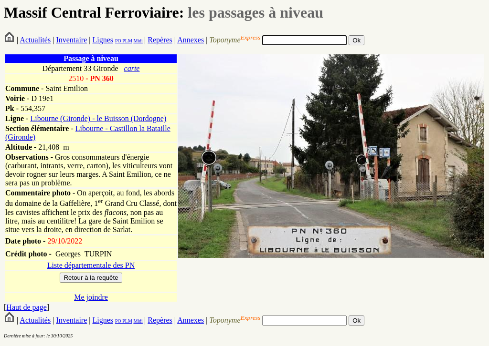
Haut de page (26, 307)
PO (118, 40)
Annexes (190, 40)
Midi (137, 40)
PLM (126, 40)
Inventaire (71, 40)
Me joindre (91, 297)
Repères (160, 40)
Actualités (35, 40)
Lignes (102, 40)
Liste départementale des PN (91, 265)
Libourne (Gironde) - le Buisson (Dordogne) (98, 118)
